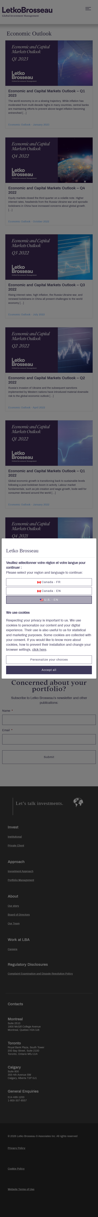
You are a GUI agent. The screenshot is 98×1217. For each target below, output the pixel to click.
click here (39, 649)
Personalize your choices (49, 659)
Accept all (49, 669)
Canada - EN (49, 590)
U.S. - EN (49, 599)
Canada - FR (49, 582)
